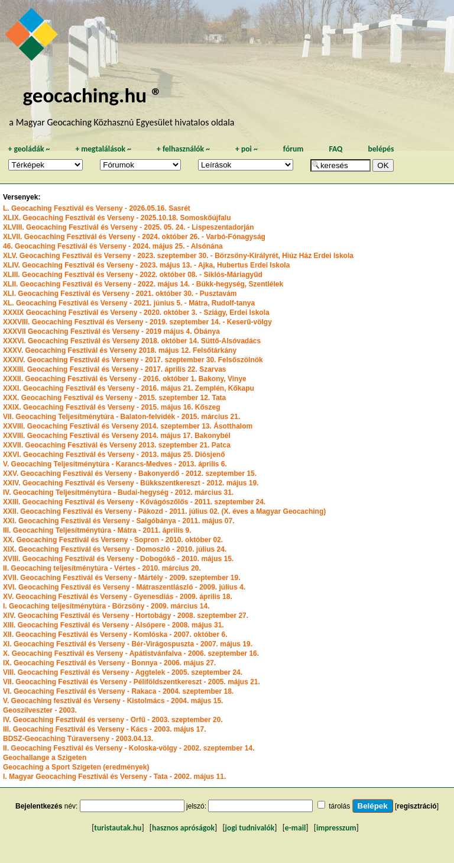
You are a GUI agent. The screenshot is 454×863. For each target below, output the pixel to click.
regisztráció (416, 806)
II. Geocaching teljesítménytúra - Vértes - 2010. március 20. (102, 568)
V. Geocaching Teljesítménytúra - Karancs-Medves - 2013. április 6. (115, 464)
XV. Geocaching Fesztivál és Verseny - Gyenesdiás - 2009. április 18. (117, 596)
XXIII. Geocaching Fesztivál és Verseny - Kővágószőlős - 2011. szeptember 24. (134, 502)
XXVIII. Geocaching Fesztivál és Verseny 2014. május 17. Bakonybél (117, 436)
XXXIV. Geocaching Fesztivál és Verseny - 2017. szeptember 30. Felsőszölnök (133, 360)
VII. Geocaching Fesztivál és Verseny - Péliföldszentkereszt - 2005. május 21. (131, 682)
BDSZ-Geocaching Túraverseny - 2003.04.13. (78, 739)
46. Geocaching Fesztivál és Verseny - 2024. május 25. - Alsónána (113, 246)
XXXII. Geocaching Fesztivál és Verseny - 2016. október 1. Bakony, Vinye (125, 379)
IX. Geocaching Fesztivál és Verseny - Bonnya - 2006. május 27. (109, 663)
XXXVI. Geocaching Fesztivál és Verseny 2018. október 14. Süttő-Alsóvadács (132, 341)
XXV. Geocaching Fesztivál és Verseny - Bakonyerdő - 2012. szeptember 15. (130, 473)
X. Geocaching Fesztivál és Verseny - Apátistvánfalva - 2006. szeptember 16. (131, 653)
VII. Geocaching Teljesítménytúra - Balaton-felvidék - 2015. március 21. (121, 417)
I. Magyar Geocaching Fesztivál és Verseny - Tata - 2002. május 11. (114, 776)
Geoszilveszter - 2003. (40, 710)
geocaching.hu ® (92, 95)
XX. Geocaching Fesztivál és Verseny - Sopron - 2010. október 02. (113, 540)
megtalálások (103, 149)
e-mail (295, 828)
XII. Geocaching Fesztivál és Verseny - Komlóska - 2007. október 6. (115, 634)
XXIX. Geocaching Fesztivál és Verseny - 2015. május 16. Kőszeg (111, 407)
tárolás (339, 806)
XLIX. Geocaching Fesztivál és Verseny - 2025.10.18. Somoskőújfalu (117, 218)
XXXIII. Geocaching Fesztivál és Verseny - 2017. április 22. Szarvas (114, 369)
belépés (381, 149)
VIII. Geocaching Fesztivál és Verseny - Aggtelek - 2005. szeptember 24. (122, 672)
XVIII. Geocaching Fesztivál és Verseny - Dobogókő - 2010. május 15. (118, 559)
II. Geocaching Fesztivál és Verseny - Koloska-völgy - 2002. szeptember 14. (129, 748)
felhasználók (183, 149)
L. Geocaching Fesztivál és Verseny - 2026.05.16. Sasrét (96, 208)
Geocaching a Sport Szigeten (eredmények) (76, 767)
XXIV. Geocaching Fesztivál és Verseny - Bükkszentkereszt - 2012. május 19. (130, 483)
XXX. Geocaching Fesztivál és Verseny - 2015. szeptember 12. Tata (114, 398)
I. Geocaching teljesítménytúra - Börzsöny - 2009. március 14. (106, 606)
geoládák (29, 149)
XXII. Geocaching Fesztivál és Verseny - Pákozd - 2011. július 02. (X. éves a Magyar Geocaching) (164, 511)
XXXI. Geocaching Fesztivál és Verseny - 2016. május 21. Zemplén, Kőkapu (128, 388)
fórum (293, 149)
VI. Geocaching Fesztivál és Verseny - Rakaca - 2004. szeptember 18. (118, 691)
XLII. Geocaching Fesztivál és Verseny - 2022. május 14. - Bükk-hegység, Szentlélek (143, 284)
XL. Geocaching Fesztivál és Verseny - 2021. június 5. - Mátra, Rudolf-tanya (129, 303)
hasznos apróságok (183, 828)
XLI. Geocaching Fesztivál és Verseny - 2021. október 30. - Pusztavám (120, 293)
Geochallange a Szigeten (44, 757)
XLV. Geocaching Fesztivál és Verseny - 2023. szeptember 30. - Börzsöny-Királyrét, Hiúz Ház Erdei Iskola (178, 256)
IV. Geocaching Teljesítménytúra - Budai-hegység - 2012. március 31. (118, 492)
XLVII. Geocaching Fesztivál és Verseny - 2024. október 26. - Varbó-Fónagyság (134, 237)
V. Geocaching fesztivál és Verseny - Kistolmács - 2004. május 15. (113, 701)
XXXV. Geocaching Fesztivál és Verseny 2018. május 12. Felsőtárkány (119, 350)
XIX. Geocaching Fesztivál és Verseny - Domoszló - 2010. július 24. (114, 549)
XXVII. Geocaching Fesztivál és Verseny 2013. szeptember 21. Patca (117, 445)
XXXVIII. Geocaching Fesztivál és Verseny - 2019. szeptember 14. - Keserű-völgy (137, 322)
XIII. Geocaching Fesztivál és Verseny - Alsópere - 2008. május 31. (113, 625)
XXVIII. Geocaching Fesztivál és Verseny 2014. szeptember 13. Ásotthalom (127, 426)
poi (246, 149)
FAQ (335, 149)
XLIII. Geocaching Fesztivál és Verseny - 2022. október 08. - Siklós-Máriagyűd (132, 275)
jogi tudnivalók (250, 828)
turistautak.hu (117, 828)
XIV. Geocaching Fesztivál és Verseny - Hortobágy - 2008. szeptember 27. (125, 615)
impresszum (336, 828)
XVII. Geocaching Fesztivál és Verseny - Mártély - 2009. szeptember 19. (122, 578)
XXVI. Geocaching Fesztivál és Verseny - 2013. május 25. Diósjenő (114, 454)
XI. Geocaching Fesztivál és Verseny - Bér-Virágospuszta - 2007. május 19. (127, 644)
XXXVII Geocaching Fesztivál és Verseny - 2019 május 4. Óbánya (111, 331)
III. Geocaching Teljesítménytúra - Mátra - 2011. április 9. (97, 530)
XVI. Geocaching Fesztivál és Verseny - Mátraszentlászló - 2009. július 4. (124, 587)
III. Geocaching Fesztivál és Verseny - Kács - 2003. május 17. (104, 729)
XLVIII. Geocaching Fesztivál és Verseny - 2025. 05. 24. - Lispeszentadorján (128, 227)
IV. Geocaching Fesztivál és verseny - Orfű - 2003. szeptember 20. (113, 720)
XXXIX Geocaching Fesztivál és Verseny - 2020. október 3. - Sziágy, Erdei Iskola (136, 312)
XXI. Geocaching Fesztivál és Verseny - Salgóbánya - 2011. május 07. (119, 521)
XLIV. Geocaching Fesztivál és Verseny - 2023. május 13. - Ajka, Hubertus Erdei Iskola (146, 265)
